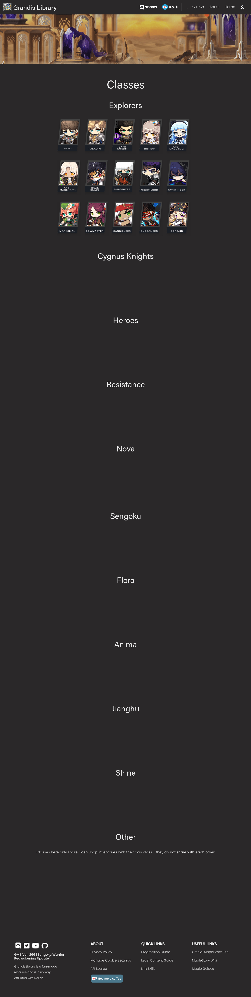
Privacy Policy (101, 952)
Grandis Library (30, 7)
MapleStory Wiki (204, 960)
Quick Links (195, 7)
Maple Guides (203, 968)
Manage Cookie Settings (110, 960)
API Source (98, 968)
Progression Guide (155, 952)
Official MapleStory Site (210, 952)
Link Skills (148, 968)
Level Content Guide (157, 960)
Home (230, 6)
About (214, 6)
